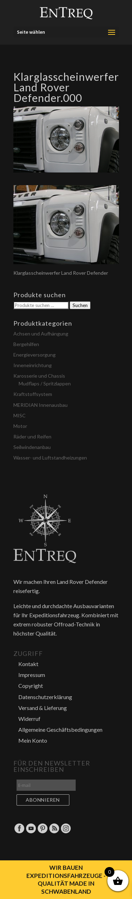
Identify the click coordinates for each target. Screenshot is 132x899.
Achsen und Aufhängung (40, 334)
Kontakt (28, 663)
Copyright (30, 685)
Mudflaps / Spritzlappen (45, 383)
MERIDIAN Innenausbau (40, 405)
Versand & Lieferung (42, 707)
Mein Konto (32, 740)
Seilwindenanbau (32, 447)
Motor (20, 426)
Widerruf (29, 718)
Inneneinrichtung (32, 365)
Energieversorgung (34, 355)
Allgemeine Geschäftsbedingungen (60, 729)
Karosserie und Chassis (39, 376)
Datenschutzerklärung (45, 696)
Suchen (80, 305)
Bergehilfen (26, 344)
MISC (19, 415)
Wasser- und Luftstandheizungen (50, 458)
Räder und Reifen (32, 436)
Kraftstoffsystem (32, 394)
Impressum (31, 674)
